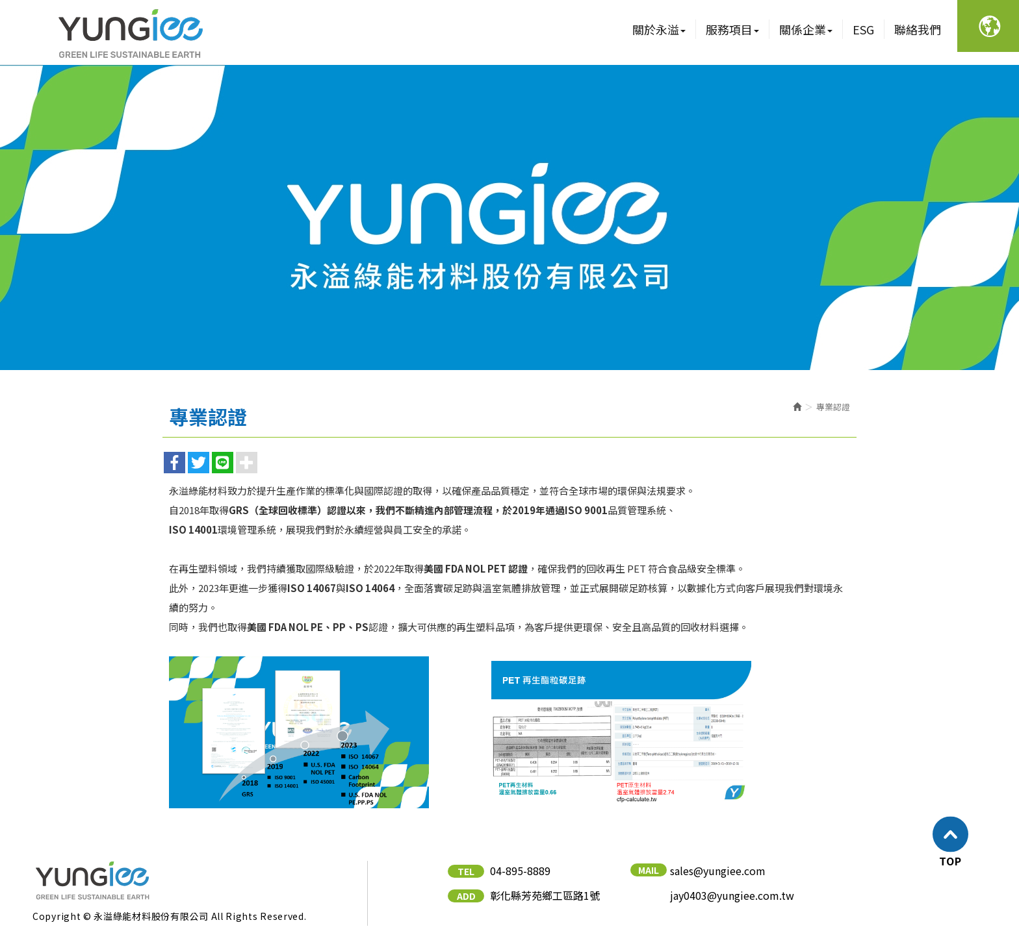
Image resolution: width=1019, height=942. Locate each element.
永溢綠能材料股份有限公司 (129, 32)
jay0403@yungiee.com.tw (732, 895)
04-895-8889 (520, 870)
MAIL (648, 869)
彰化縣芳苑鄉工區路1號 (545, 895)
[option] (509, 217)
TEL (466, 871)
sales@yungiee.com (718, 870)
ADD (466, 895)
